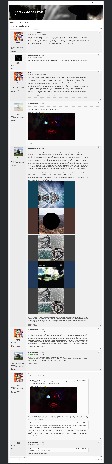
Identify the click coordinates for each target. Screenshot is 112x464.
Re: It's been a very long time (36, 55)
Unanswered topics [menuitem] (91, 5)
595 (15, 116)
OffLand (18, 113)
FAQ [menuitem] (10, 19)
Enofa (18, 157)
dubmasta (18, 42)
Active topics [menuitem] (99, 5)
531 (15, 46)
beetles (18, 62)
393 (15, 65)
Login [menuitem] (100, 2)
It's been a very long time (20, 26)
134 (15, 445)
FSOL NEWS (30, 324)
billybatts (18, 442)
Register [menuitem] (94, 2)
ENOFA (35, 324)
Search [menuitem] (14, 19)
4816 (15, 161)
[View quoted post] (39, 380)
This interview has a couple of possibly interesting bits (40, 358)
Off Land (30, 143)
